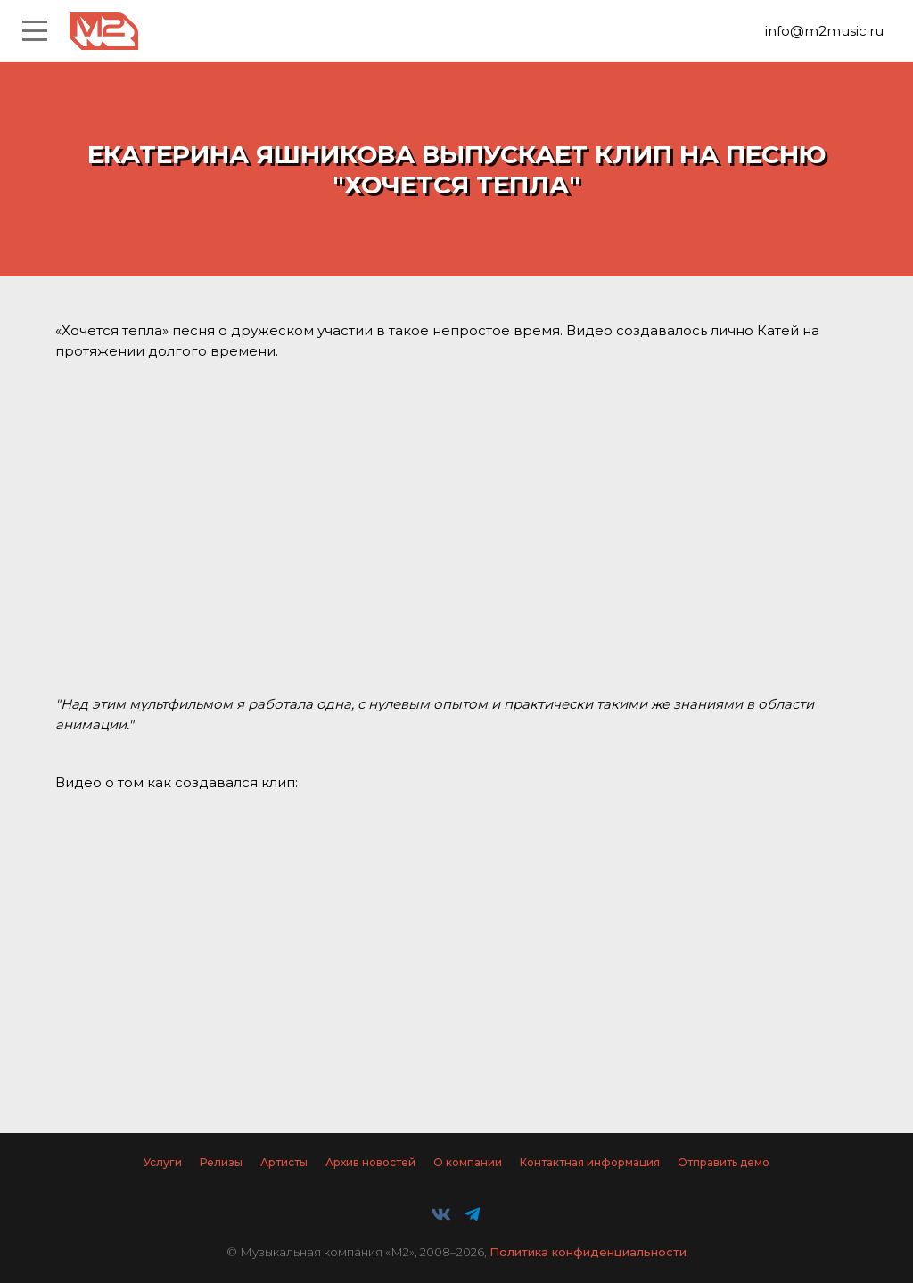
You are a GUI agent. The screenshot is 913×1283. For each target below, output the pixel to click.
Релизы (221, 1162)
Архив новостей (370, 1162)
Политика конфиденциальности (588, 1252)
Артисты (284, 1162)
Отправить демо (723, 1162)
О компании (467, 1162)
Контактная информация (590, 1162)
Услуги (163, 1162)
